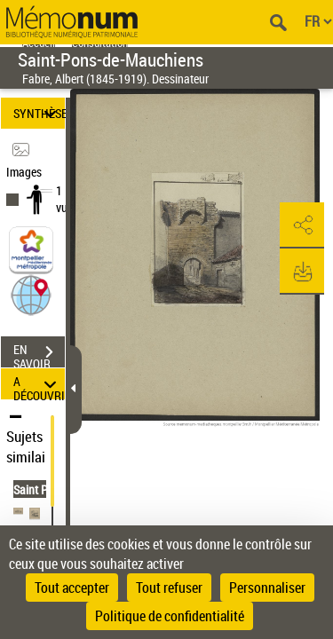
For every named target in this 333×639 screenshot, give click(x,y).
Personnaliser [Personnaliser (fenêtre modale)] (267, 587)
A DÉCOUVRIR (39, 383)
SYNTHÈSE (39, 113)
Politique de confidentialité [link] (169, 616)
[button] (31, 294)
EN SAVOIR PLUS (39, 354)
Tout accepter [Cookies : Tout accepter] (72, 587)
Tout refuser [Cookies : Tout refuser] (169, 587)
